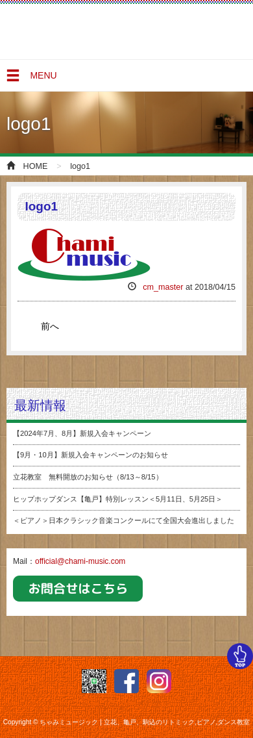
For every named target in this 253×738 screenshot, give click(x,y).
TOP (240, 656)
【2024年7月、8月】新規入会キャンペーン (82, 433)
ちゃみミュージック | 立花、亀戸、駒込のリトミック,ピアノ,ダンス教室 (58, 32)
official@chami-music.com (80, 561)
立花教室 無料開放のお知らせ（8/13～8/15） (88, 477)
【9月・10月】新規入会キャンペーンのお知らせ (90, 455)
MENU (30, 79)
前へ (50, 326)
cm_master (163, 287)
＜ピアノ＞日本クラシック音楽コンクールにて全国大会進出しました (123, 520)
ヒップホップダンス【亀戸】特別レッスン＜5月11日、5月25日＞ (118, 499)
